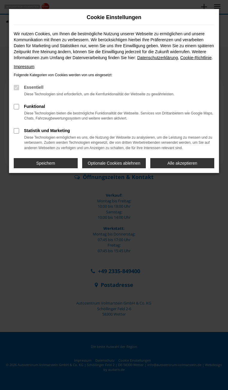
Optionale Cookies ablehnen (114, 163)
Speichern (45, 163)
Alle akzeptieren (182, 163)
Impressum (24, 66)
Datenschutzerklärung (157, 57)
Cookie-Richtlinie (196, 57)
